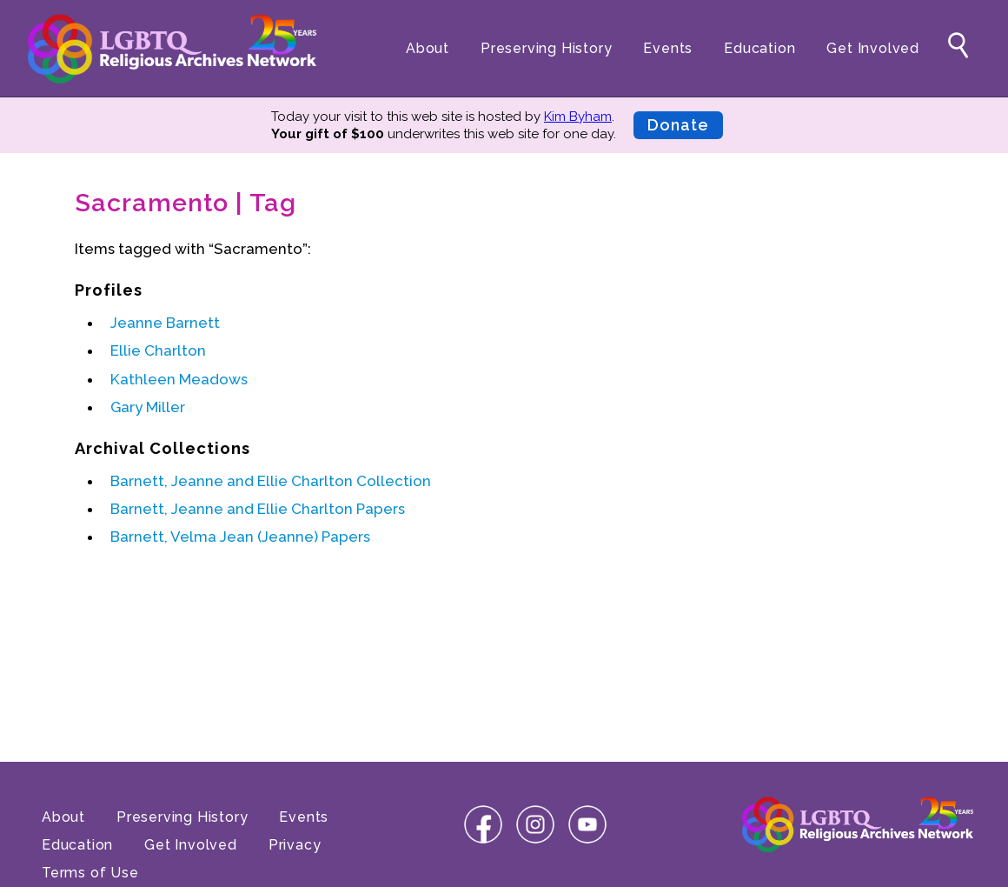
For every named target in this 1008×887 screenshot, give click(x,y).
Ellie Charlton (158, 350)
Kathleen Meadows (179, 379)
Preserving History (546, 48)
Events (668, 48)
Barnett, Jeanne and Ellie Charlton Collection (270, 481)
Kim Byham (578, 116)
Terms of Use (90, 872)
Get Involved (872, 48)
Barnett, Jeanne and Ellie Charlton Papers (257, 508)
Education (759, 48)
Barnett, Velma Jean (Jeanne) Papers (240, 536)
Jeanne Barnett (165, 322)
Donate (678, 125)
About (427, 48)
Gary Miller (147, 407)
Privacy (295, 845)
